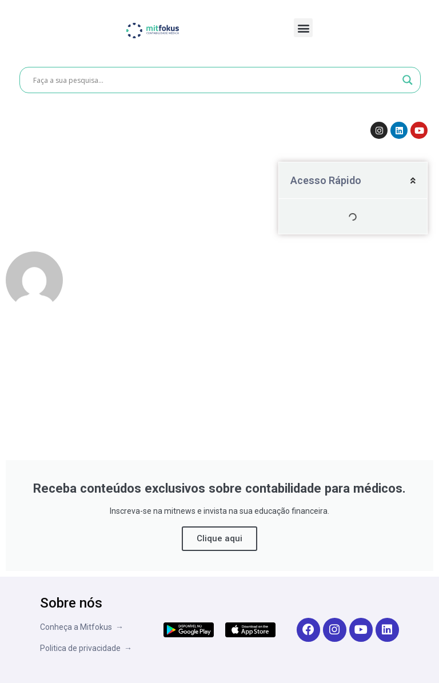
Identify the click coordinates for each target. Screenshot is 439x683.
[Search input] (215, 80)
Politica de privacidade (82, 648)
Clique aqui (219, 538)
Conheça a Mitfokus (77, 627)
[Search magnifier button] (408, 80)
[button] (303, 27)
